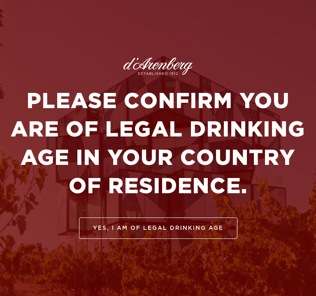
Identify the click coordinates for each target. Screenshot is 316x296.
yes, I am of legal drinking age (158, 228)
